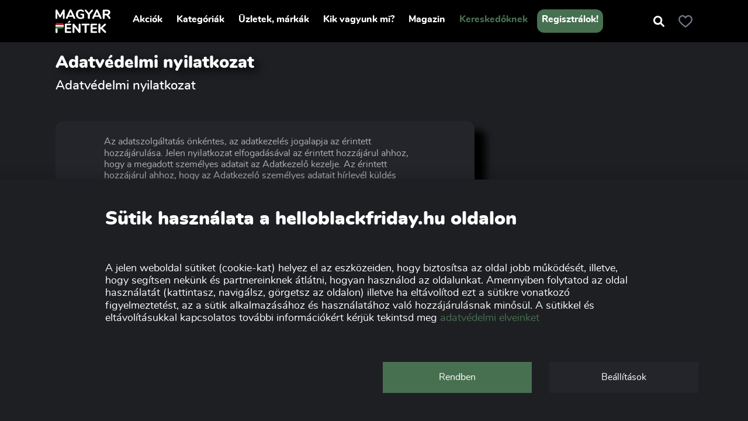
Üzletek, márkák (273, 19)
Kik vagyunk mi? (358, 19)
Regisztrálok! (570, 19)
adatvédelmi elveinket (489, 318)
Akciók (147, 19)
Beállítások (623, 377)
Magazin (426, 19)
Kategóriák (200, 19)
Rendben (457, 377)
